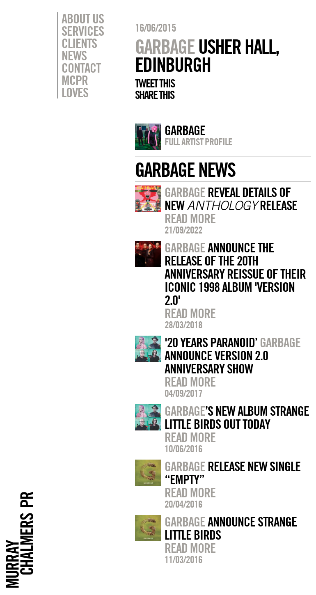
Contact (81, 68)
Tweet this (154, 83)
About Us (83, 18)
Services (83, 31)
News (74, 55)
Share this (154, 95)
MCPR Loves (75, 86)
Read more (190, 218)
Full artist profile (198, 141)
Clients (79, 43)
